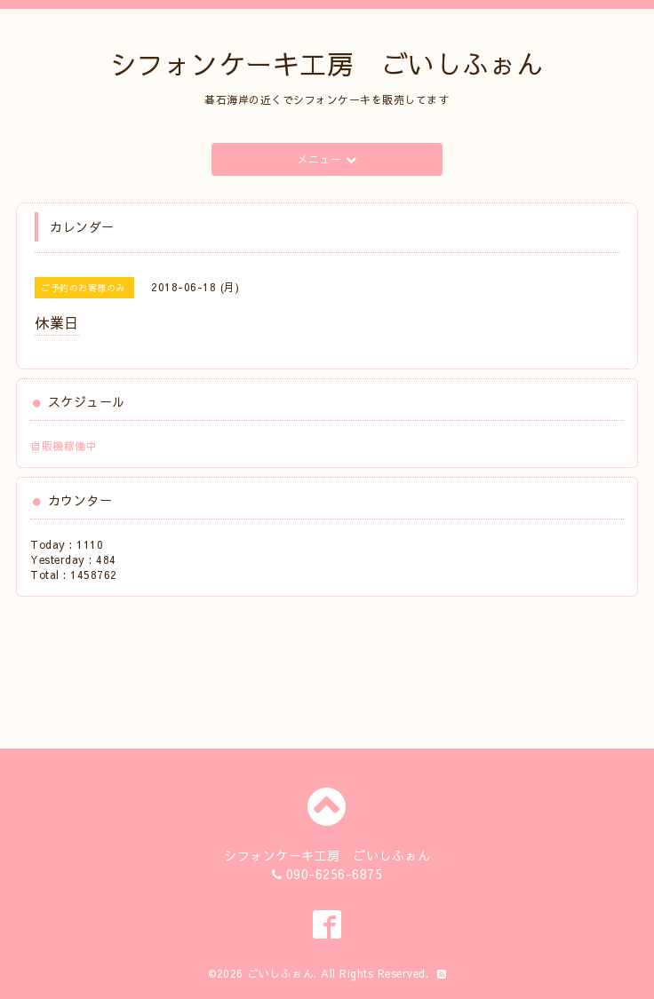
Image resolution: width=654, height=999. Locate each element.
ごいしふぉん (280, 973)
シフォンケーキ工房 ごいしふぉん (327, 63)
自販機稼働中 (63, 446)
